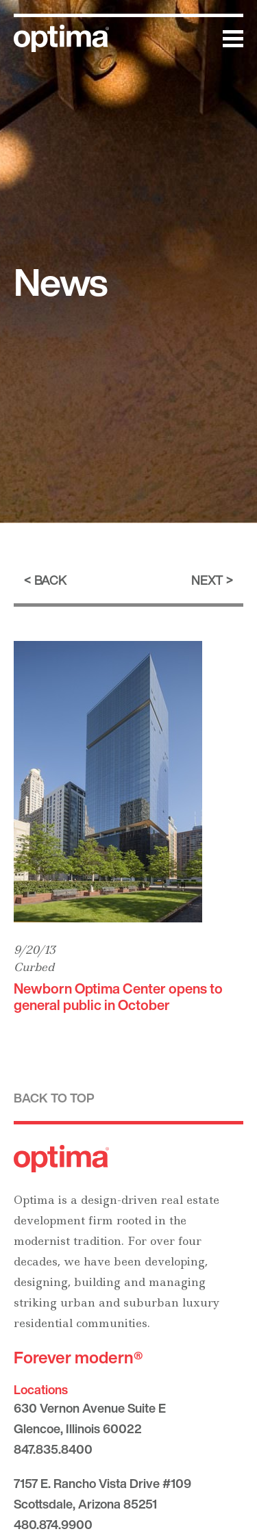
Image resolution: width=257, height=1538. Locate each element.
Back (50, 580)
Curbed (34, 966)
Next (207, 580)
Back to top (54, 1098)
